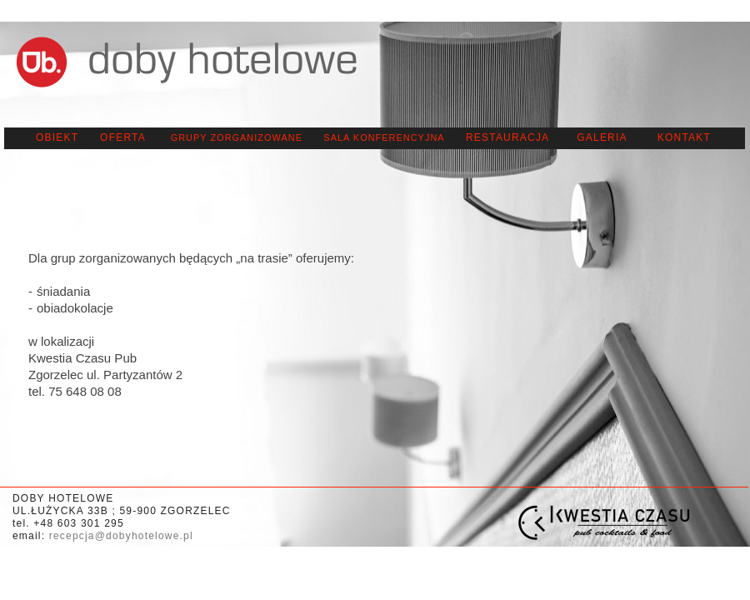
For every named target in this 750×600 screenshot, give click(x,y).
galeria (602, 137)
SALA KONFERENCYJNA (383, 137)
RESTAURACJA (507, 137)
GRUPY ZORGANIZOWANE (236, 137)
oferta (123, 137)
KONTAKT (684, 137)
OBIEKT (57, 137)
